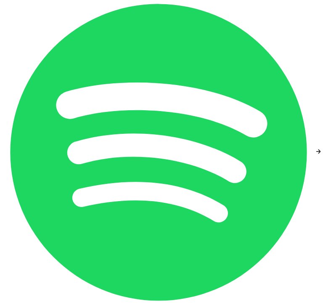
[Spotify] (159, 151)
